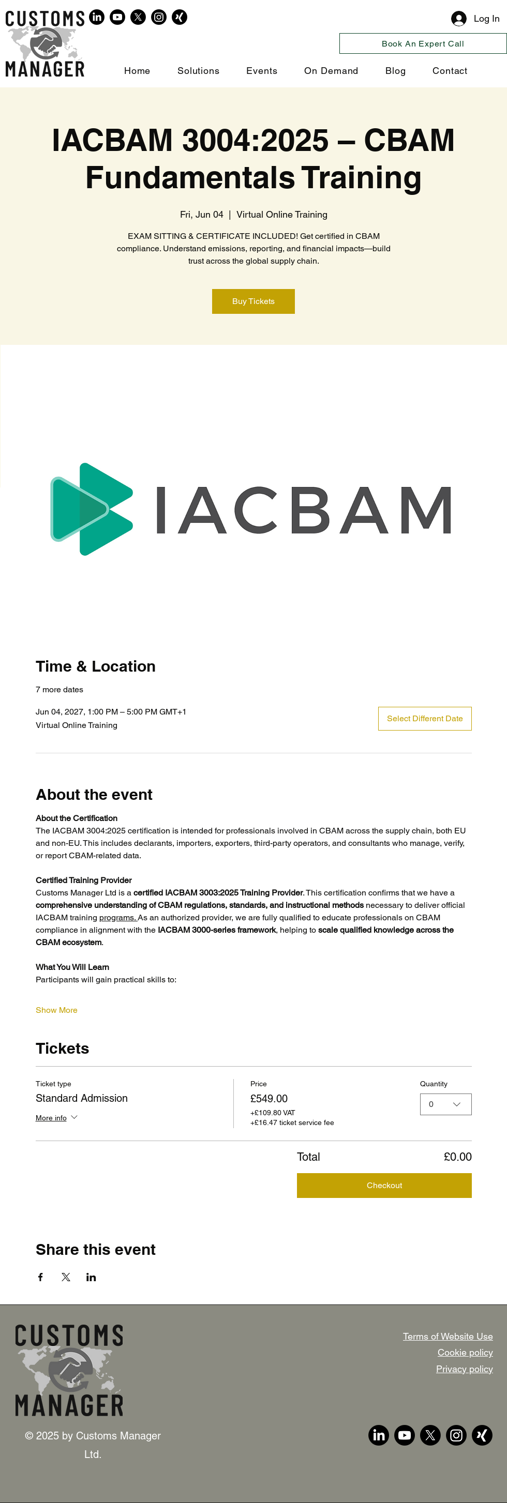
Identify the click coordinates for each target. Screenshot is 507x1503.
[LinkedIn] (97, 17)
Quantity (434, 1084)
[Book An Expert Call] (423, 43)
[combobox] (446, 1104)
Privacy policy (464, 1368)
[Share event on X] (66, 1277)
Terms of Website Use (448, 1336)
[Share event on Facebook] (41, 1277)
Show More (57, 1010)
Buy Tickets (253, 301)
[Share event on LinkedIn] (91, 1277)
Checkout (384, 1185)
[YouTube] (117, 17)
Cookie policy (465, 1352)
